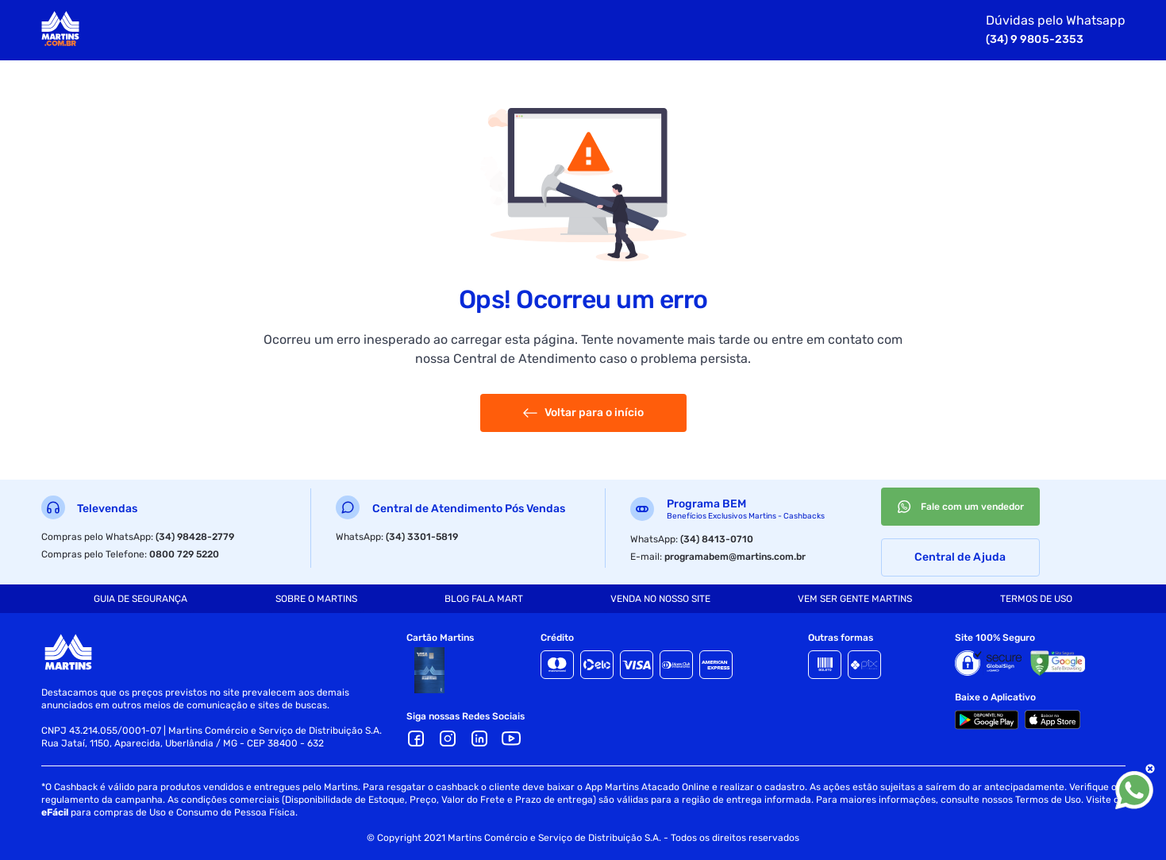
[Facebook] (415, 738)
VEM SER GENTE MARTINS (855, 598)
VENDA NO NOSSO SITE (660, 598)
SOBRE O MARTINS (316, 598)
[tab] (140, 598)
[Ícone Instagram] (447, 738)
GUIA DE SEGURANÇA (140, 598)
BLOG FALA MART (483, 598)
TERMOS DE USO (1036, 598)
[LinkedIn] (479, 738)
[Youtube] (511, 738)
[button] (479, 738)
